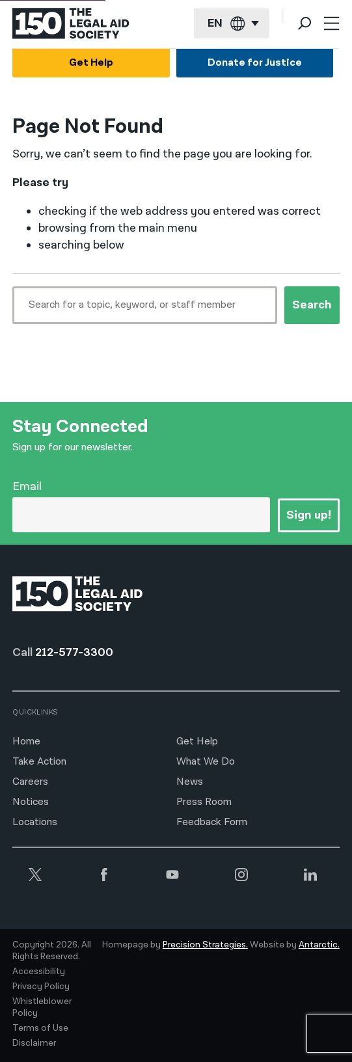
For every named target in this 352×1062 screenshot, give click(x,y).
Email (27, 486)
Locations (34, 822)
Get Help (91, 63)
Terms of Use (40, 1028)
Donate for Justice (255, 63)
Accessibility (38, 971)
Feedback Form (211, 822)
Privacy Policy (41, 986)
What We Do (205, 762)
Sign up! (308, 515)
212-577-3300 (74, 652)
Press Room (204, 802)
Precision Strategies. (205, 945)
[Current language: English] (231, 24)
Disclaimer (34, 1043)
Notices (30, 802)
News (189, 782)
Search (312, 304)
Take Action (39, 762)
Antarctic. (319, 945)
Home (26, 741)
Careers (30, 782)
